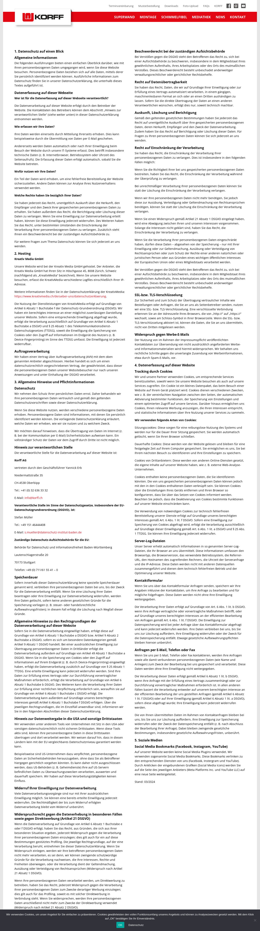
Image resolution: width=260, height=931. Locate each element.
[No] (255, 920)
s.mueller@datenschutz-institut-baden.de (53, 532)
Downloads (171, 6)
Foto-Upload (190, 6)
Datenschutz (136, 925)
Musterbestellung (149, 6)
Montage (148, 17)
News (220, 17)
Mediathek (201, 17)
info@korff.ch (34, 498)
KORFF (218, 6)
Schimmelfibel (174, 17)
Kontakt (238, 17)
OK (120, 925)
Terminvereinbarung (121, 6)
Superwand (124, 17)
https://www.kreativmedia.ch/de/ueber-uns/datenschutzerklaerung (60, 296)
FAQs (206, 6)
